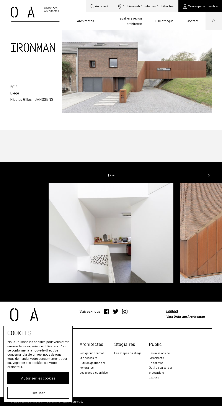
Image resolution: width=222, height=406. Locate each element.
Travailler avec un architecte (129, 21)
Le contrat (156, 363)
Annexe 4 (99, 6)
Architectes (85, 21)
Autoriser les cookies (38, 378)
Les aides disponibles (94, 372)
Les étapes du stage (127, 353)
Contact (193, 21)
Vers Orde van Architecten (185, 316)
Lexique (154, 377)
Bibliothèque (164, 21)
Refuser (38, 392)
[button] (209, 175)
